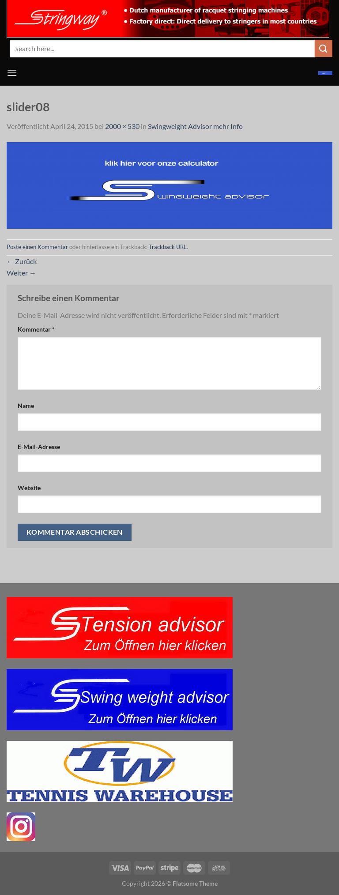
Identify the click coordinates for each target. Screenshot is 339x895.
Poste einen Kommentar (37, 246)
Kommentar (36, 329)
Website (29, 487)
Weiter (21, 272)
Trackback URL (168, 246)
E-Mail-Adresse (39, 446)
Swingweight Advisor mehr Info (195, 126)
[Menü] (12, 72)
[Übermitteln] (323, 48)
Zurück (22, 261)
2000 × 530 (122, 126)
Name (26, 405)
